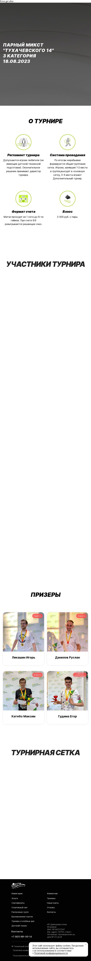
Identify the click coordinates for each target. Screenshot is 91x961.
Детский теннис (19, 925)
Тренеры (51, 898)
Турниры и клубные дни (23, 921)
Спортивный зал (19, 907)
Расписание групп (20, 912)
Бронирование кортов (22, 916)
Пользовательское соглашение (28, 955)
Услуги (15, 898)
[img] (19, 885)
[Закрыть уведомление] (85, 944)
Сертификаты (18, 903)
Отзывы (51, 907)
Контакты (51, 912)
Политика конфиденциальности (28, 950)
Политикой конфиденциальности (51, 953)
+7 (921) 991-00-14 (21, 936)
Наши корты (53, 903)
